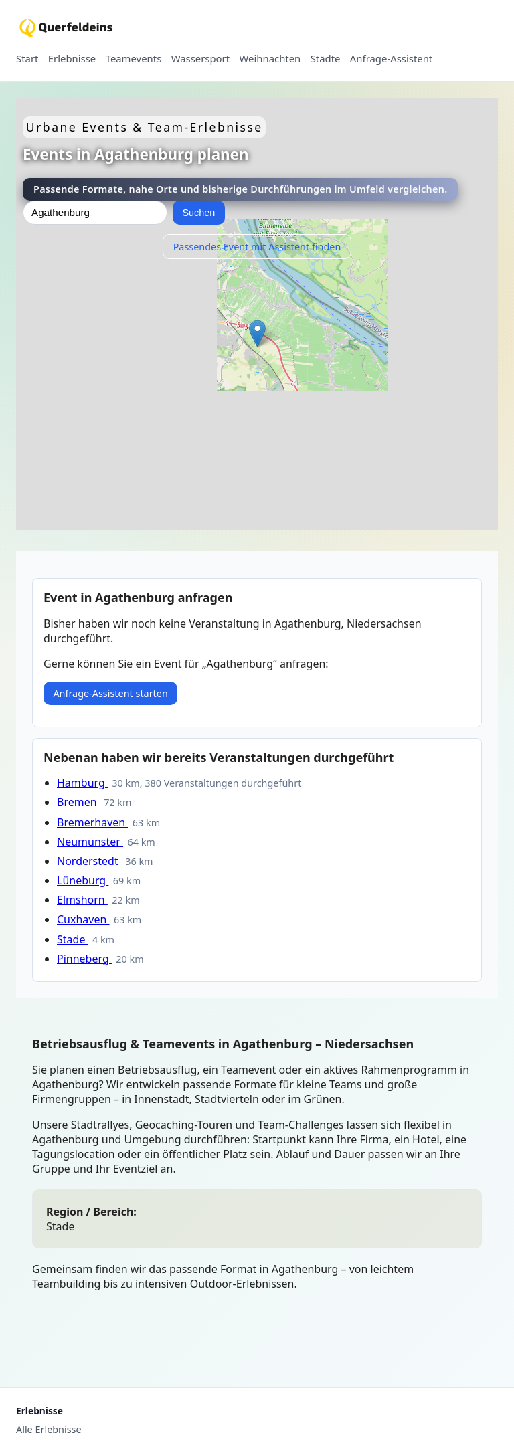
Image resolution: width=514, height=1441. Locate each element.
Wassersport (200, 59)
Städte (326, 59)
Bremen (78, 802)
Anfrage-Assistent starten (110, 693)
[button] (257, 333)
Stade (72, 939)
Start (27, 59)
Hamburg (82, 782)
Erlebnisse (72, 59)
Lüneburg (82, 880)
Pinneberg (84, 958)
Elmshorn (82, 899)
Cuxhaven (83, 919)
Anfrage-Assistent (391, 59)
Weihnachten (270, 59)
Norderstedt (89, 861)
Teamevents (134, 59)
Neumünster (90, 841)
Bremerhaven (92, 822)
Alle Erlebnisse (49, 1430)
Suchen (198, 212)
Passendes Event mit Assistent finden (257, 246)
